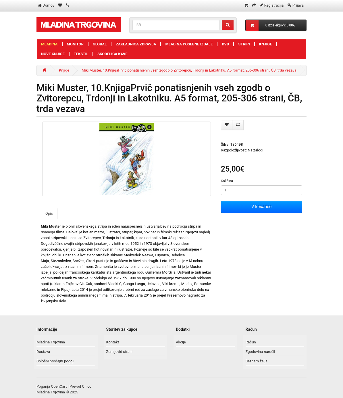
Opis (49, 213)
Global (100, 44)
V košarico (261, 206)
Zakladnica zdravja (136, 44)
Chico (86, 386)
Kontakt (112, 342)
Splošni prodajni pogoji (55, 361)
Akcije (181, 342)
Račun (251, 342)
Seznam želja (257, 361)
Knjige (265, 44)
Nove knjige (53, 54)
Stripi (244, 44)
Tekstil (81, 54)
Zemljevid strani (119, 351)
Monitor (75, 44)
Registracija (274, 5)
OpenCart (59, 386)
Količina (227, 181)
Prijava (298, 5)
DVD (225, 44)
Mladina (49, 44)
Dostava (43, 351)
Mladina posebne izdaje (189, 44)
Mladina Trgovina (50, 342)
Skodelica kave (112, 54)
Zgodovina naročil (260, 351)
